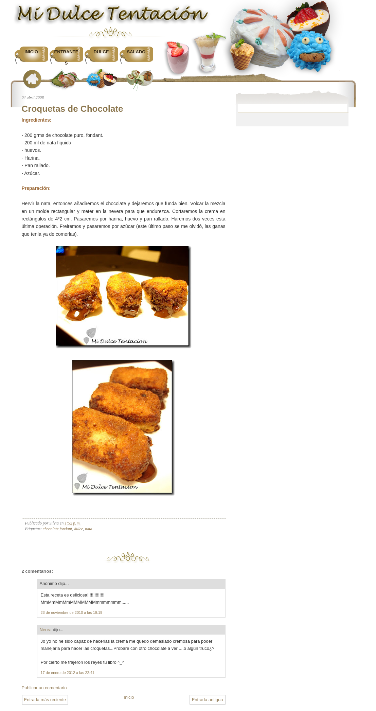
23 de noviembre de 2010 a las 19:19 (72, 612)
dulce (78, 529)
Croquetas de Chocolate (72, 109)
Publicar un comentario (44, 687)
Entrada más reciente (45, 699)
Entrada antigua (207, 699)
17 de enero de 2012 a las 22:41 (67, 673)
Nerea (46, 629)
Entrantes (66, 57)
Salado (136, 51)
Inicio (31, 51)
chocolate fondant (57, 529)
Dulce (101, 51)
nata (88, 529)
